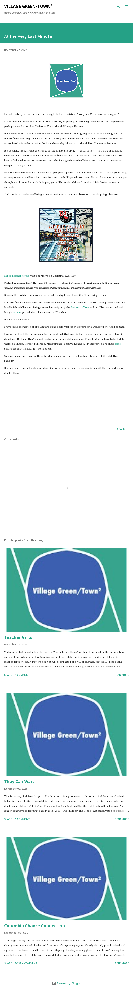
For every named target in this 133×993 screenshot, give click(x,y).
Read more (122, 674)
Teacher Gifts (18, 637)
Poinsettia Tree (80, 307)
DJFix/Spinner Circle (16, 275)
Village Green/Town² (28, 6)
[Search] (118, 6)
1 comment (22, 674)
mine (118, 343)
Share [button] (121, 428)
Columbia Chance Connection (34, 925)
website (16, 312)
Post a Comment (26, 963)
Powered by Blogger (66, 983)
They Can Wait (19, 781)
